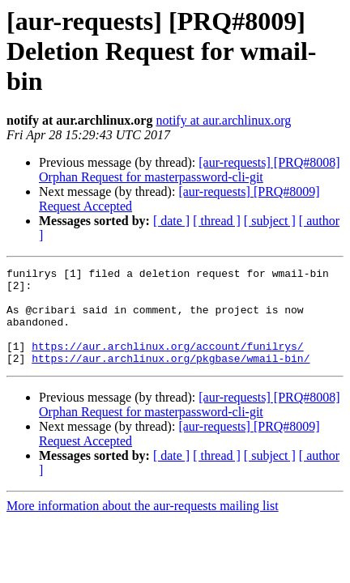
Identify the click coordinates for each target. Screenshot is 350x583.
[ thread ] (217, 221)
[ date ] (171, 221)
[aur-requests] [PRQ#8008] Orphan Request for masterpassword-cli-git (189, 169)
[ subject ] (270, 221)
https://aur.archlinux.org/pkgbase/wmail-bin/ (170, 377)
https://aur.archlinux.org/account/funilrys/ (167, 362)
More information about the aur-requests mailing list (142, 525)
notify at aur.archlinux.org (223, 120)
